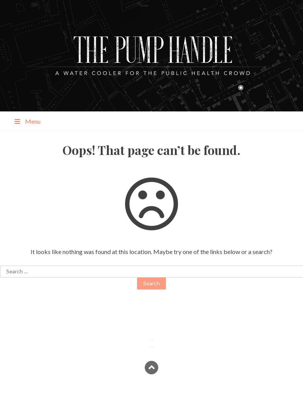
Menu (27, 121)
